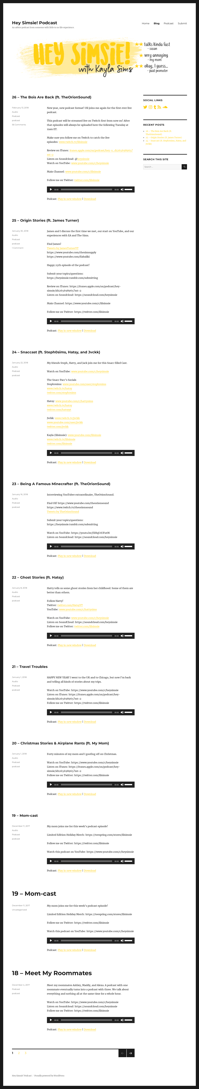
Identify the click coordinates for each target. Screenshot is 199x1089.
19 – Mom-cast (25, 815)
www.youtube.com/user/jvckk (65, 422)
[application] (90, 189)
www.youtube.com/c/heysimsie (90, 163)
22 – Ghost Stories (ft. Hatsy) (38, 577)
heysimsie (83, 158)
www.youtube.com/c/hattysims (74, 401)
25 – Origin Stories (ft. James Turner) (45, 220)
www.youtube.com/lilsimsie (84, 435)
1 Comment (17, 248)
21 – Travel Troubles (30, 667)
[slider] (86, 189)
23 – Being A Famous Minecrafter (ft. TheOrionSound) (61, 484)
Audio (15, 112)
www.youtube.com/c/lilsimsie (83, 171)
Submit (182, 23)
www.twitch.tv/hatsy (59, 388)
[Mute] (122, 189)
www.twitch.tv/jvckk (67, 418)
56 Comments (19, 124)
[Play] (50, 189)
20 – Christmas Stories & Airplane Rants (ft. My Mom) (60, 743)
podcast (16, 120)
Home (145, 23)
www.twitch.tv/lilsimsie (73, 141)
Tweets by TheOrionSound (63, 511)
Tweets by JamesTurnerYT (63, 248)
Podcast (169, 23)
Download (90, 198)
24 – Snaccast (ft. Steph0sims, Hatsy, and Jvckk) (56, 352)
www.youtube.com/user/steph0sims (84, 384)
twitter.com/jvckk (58, 426)
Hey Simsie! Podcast (34, 22)
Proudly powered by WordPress (49, 1075)
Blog (157, 23)
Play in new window (70, 198)
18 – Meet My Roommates (52, 973)
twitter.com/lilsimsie (87, 180)
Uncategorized (19, 909)
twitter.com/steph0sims (61, 392)
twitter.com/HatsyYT (70, 605)
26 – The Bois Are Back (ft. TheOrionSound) (51, 97)
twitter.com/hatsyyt (59, 409)
